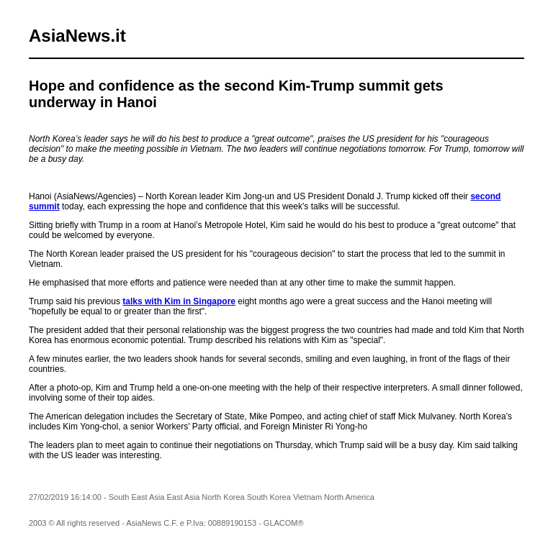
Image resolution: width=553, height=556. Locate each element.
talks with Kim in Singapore (178, 301)
